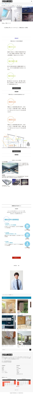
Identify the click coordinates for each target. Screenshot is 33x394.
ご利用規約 (17, 372)
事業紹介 (3, 368)
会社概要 (3, 367)
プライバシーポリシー (4, 371)
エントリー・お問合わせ (5, 372)
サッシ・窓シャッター (8, 20)
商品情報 (17, 367)
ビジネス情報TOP (18, 368)
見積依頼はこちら (16, 257)
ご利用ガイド (18, 371)
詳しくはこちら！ (16, 88)
